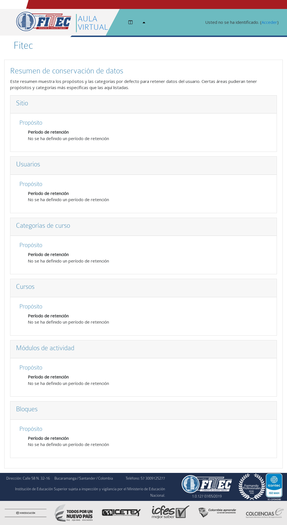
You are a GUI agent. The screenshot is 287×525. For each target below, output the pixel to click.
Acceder (269, 22)
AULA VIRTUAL (93, 23)
